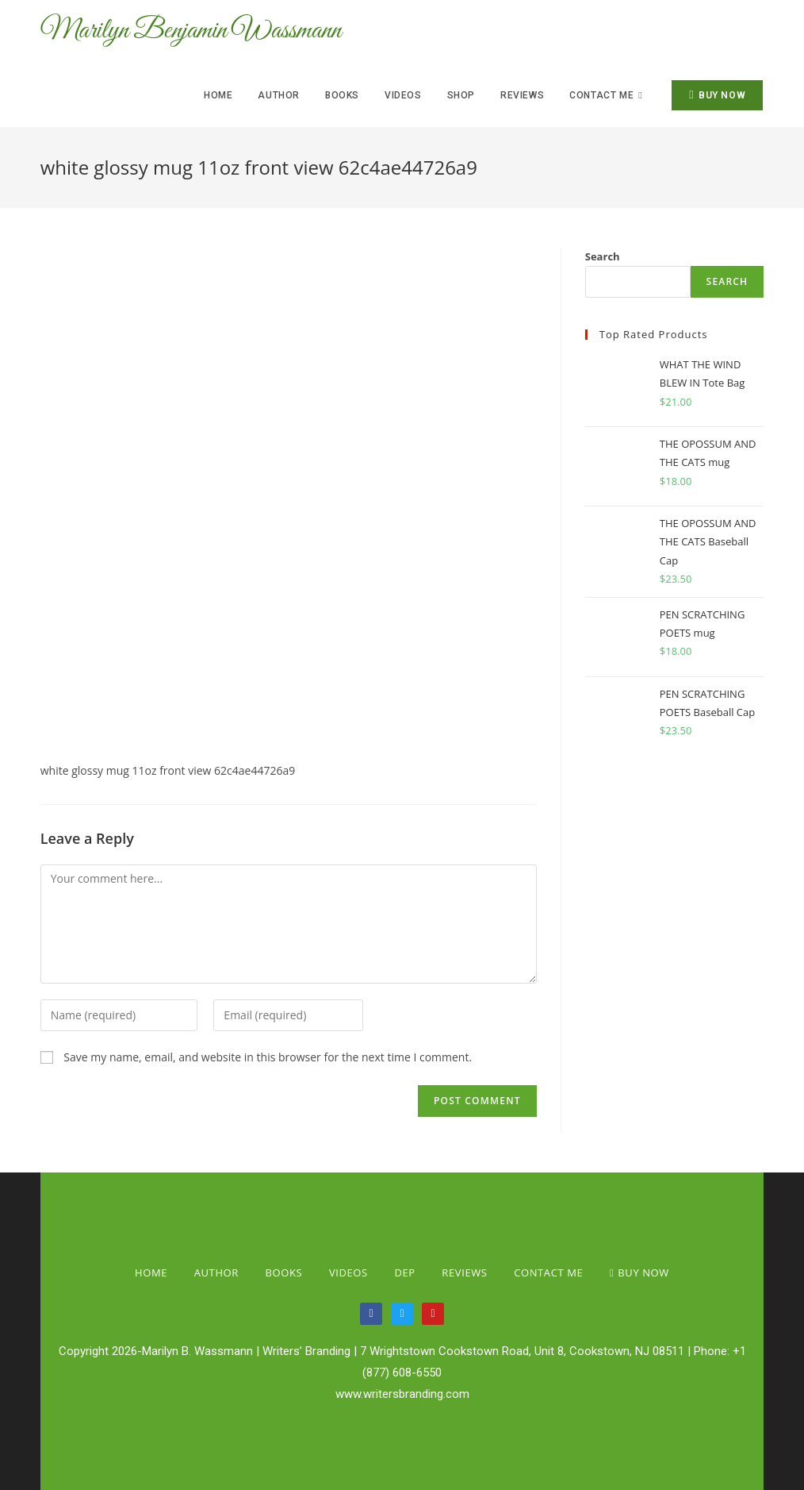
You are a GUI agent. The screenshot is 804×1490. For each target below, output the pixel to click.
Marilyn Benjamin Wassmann (205, 32)
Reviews (464, 1272)
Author (216, 1272)
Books (284, 1272)
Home (151, 1272)
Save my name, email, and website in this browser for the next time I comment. (267, 1057)
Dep (404, 1272)
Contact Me (548, 1272)
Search (602, 256)
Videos (348, 1272)
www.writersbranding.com (402, 1394)
